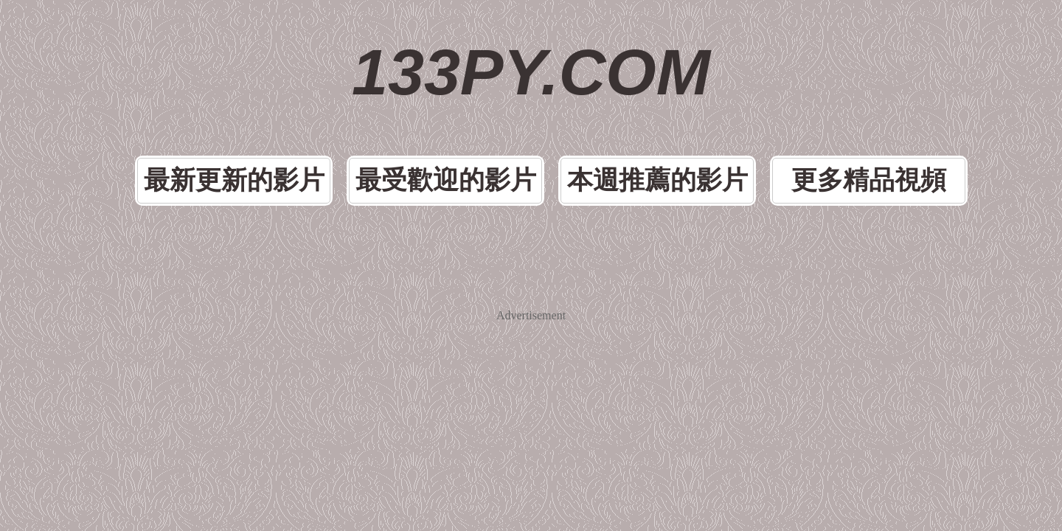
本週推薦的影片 (631, 113)
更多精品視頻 (795, 113)
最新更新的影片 (304, 113)
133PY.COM (531, 44)
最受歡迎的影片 (467, 113)
